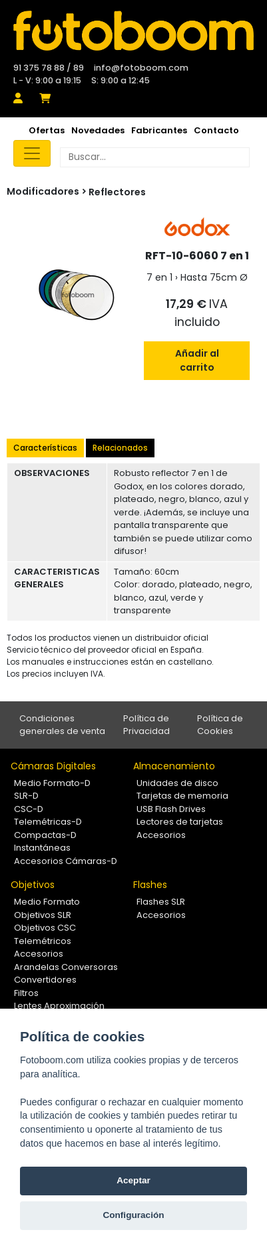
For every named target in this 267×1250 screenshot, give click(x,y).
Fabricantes (159, 130)
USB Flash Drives (171, 809)
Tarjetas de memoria (182, 795)
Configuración (133, 1215)
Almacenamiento (174, 766)
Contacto (216, 130)
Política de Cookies (220, 725)
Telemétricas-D (48, 821)
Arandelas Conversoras (66, 967)
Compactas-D (45, 835)
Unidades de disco (177, 783)
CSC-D (28, 809)
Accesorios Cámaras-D (65, 861)
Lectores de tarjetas (179, 821)
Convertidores (45, 979)
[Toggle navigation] (32, 153)
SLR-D (26, 795)
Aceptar (133, 1180)
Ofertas (47, 130)
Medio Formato (47, 901)
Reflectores (117, 192)
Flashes (150, 884)
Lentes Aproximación (59, 1005)
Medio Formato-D (52, 783)
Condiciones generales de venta (62, 725)
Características (45, 447)
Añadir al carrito (197, 360)
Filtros (26, 993)
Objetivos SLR (42, 915)
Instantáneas (42, 847)
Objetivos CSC (45, 927)
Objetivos (33, 884)
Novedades (98, 130)
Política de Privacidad (146, 725)
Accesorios (161, 835)
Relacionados (120, 447)
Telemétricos (42, 941)
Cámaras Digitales (53, 766)
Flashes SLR (160, 901)
